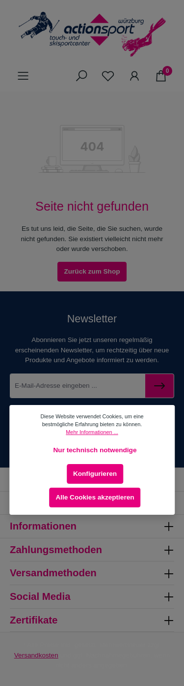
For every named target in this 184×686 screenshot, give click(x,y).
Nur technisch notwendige (95, 450)
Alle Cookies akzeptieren (94, 497)
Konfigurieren (95, 473)
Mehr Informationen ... (92, 432)
